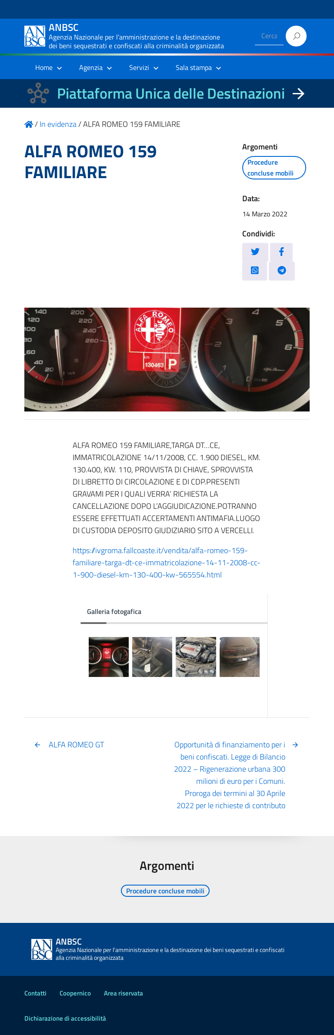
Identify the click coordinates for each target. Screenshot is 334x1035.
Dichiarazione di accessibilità (65, 1018)
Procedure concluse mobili (270, 167)
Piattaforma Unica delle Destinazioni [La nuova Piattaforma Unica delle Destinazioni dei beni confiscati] (171, 93)
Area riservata (123, 993)
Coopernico (75, 993)
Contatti (35, 993)
